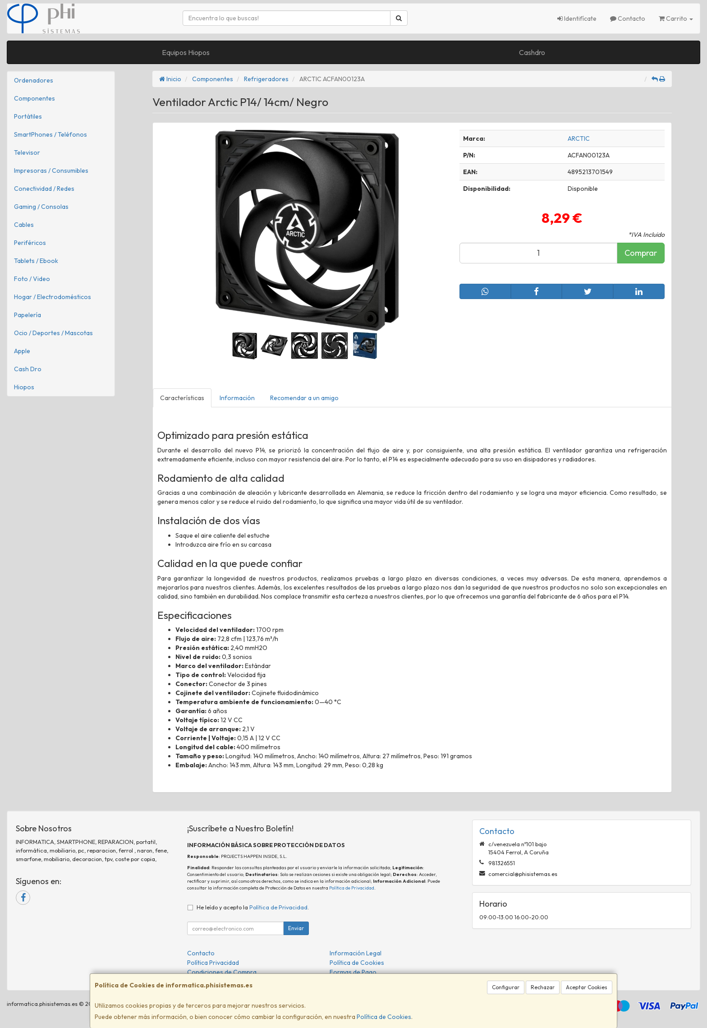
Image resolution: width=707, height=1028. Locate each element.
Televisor (27, 152)
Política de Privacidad (351, 888)
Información (237, 398)
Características (182, 398)
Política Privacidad (213, 963)
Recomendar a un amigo (304, 398)
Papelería (27, 315)
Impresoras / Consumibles (51, 170)
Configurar (505, 987)
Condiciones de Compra (222, 972)
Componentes (34, 98)
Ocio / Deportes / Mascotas (53, 333)
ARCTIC (579, 138)
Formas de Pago (353, 972)
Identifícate (577, 18)
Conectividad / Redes (44, 188)
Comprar (640, 253)
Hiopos (24, 387)
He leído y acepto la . (253, 907)
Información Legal (355, 953)
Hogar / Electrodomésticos (52, 297)
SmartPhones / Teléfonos (50, 134)
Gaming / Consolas (41, 207)
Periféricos (30, 243)
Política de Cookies (384, 1017)
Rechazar (543, 987)
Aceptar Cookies (586, 987)
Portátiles (28, 116)
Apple (22, 351)
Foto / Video (32, 279)
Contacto (627, 18)
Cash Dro (27, 369)
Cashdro (532, 52)
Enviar (296, 928)
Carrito (676, 18)
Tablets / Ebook (36, 261)
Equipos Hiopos (186, 52)
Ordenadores (33, 80)
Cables (24, 225)
